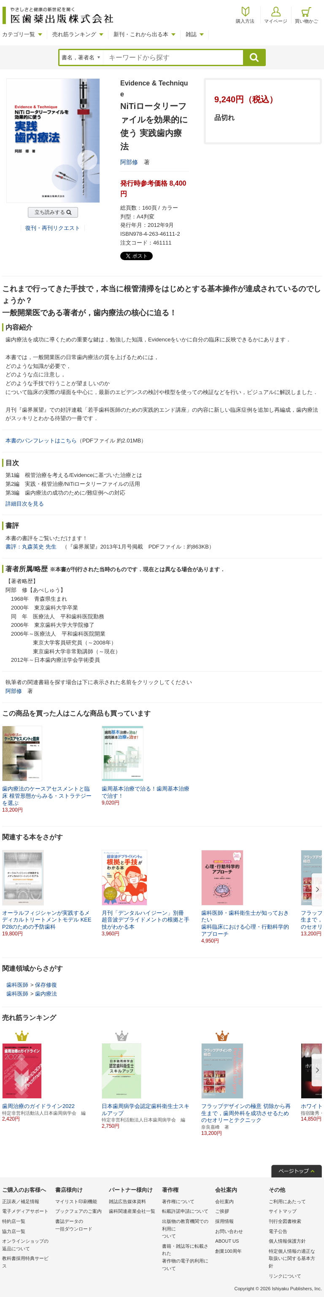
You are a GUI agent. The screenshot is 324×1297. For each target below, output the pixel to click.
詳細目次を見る (24, 504)
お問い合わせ (229, 1231)
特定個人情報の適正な (293, 1259)
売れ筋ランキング (74, 34)
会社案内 (224, 1201)
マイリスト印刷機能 (76, 1201)
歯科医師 (17, 985)
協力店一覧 (13, 1231)
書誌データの (79, 1226)
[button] (316, 890)
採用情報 (224, 1221)
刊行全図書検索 (285, 1221)
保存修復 (46, 985)
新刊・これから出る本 (140, 34)
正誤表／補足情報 (20, 1201)
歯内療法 (46, 994)
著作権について (178, 1201)
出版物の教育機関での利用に (186, 1229)
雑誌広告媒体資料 (127, 1201)
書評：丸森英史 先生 (31, 546)
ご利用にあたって (287, 1201)
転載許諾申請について (185, 1211)
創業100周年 (228, 1251)
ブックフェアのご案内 (78, 1211)
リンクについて (285, 1275)
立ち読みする (50, 212)
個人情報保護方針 (287, 1241)
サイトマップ (283, 1211)
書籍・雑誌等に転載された (186, 1258)
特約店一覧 (13, 1221)
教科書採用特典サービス (25, 1262)
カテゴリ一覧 (18, 34)
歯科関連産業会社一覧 (132, 1211)
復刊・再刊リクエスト (52, 228)
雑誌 (191, 34)
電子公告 (278, 1231)
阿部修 (129, 162)
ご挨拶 (222, 1211)
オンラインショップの (26, 1245)
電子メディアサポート (25, 1211)
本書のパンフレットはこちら (41, 440)
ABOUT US (227, 1241)
